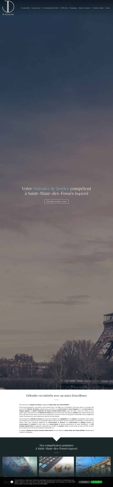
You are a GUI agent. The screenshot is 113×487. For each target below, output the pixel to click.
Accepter (96, 482)
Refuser (84, 482)
